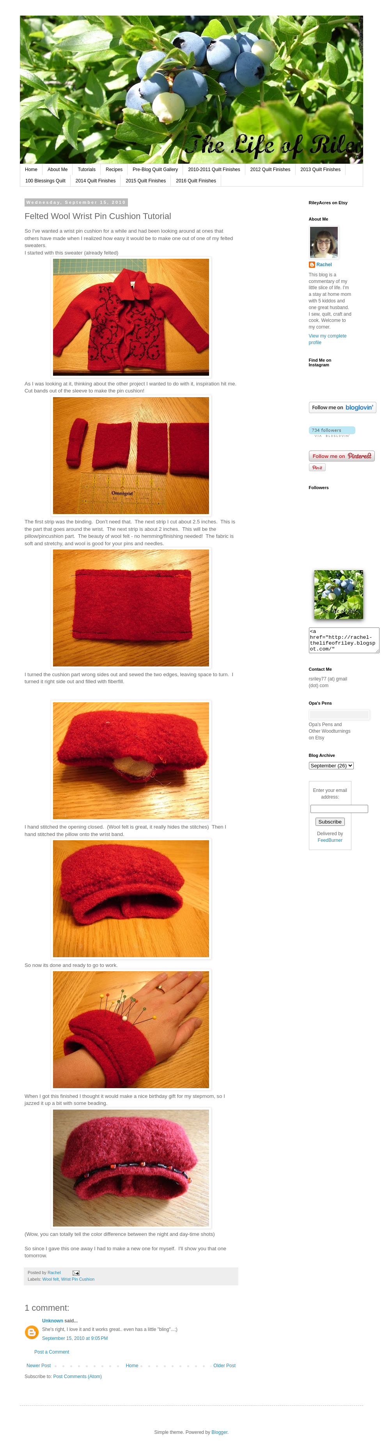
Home (31, 169)
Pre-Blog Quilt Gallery (155, 169)
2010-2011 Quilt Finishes (214, 169)
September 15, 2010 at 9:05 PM (75, 1338)
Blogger (219, 1432)
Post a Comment (51, 1352)
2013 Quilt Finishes (321, 169)
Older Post (224, 1365)
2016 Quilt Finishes (196, 181)
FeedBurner (330, 845)
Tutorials (87, 169)
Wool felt (51, 1279)
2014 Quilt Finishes (96, 181)
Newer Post (39, 1365)
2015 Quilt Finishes (146, 181)
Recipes (114, 169)
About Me (57, 169)
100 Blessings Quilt (45, 181)
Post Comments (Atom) (77, 1376)
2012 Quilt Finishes (270, 169)
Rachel (324, 264)
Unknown (52, 1321)
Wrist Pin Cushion (78, 1279)
